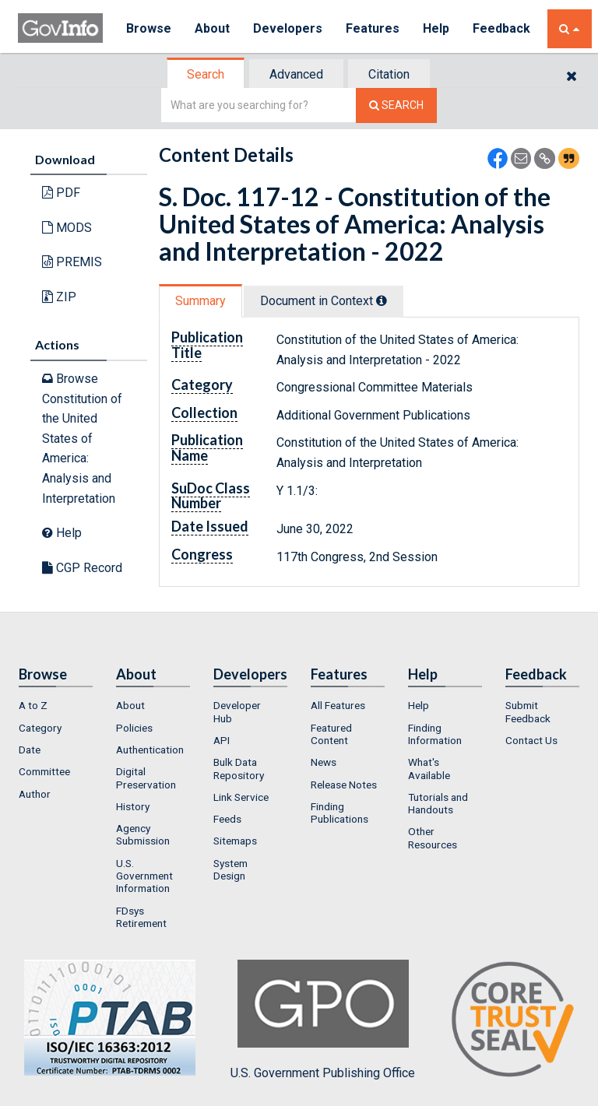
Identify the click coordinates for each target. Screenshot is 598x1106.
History (133, 806)
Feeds (227, 819)
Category (40, 728)
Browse (148, 28)
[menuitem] (56, 705)
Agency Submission (143, 834)
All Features (338, 705)
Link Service (241, 797)
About (212, 28)
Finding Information (435, 734)
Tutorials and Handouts (438, 803)
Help (436, 28)
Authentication (150, 749)
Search (205, 74)
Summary (200, 300)
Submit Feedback (528, 711)
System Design (230, 869)
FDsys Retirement (141, 916)
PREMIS (72, 262)
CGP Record (82, 567)
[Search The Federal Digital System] (396, 105)
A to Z (33, 705)
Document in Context (323, 300)
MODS (67, 227)
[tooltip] (381, 300)
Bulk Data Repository (238, 768)
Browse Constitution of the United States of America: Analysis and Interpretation (82, 438)
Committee (44, 771)
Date (29, 749)
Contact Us (531, 740)
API (221, 740)
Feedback (501, 28)
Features (372, 28)
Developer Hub (237, 711)
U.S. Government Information (144, 876)
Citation (389, 74)
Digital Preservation (146, 777)
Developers (287, 28)
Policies (134, 728)
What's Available (429, 768)
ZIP (59, 297)
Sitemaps (235, 840)
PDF (61, 192)
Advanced (296, 74)
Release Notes (344, 784)
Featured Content (331, 734)
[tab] (206, 74)
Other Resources (432, 837)
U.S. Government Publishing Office (322, 1020)
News (323, 762)
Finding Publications (339, 812)
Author (35, 794)
